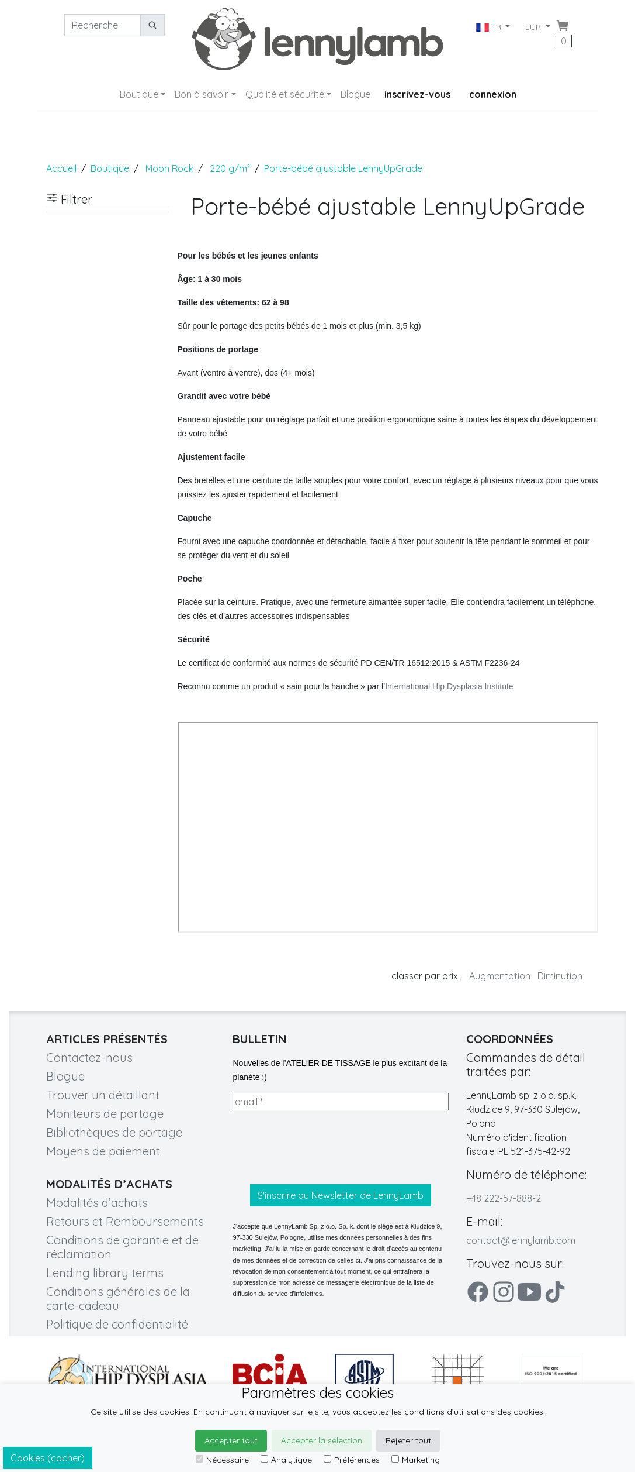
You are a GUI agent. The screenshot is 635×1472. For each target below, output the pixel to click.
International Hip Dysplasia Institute (449, 686)
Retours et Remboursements (125, 1221)
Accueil (61, 168)
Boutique (139, 94)
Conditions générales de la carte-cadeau (118, 1298)
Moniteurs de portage (105, 1113)
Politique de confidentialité (117, 1324)
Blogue (355, 94)
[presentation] (321, 1147)
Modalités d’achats (97, 1202)
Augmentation (499, 976)
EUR (534, 27)
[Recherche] (102, 25)
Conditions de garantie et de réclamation (122, 1247)
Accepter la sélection (321, 1440)
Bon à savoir (201, 94)
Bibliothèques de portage (114, 1132)
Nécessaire (222, 1459)
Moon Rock (169, 168)
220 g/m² (230, 168)
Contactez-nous (89, 1057)
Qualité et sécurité (284, 94)
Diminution (559, 976)
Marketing (415, 1459)
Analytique (286, 1459)
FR (489, 27)
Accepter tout (231, 1440)
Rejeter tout (408, 1440)
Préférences (352, 1459)
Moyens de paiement (103, 1151)
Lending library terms (105, 1272)
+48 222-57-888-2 (503, 1198)
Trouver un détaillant (102, 1095)
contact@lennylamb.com (520, 1240)
